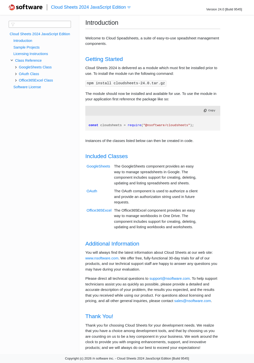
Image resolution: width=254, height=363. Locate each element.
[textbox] (40, 24)
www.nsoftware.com (101, 258)
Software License (27, 87)
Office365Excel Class (36, 80)
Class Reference (27, 60)
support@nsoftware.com (169, 278)
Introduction (22, 41)
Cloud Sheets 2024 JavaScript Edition (91, 7)
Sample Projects (26, 47)
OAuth (92, 191)
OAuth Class (29, 74)
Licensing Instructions (30, 54)
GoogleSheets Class (35, 67)
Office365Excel (99, 210)
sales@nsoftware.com (192, 301)
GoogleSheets (98, 166)
